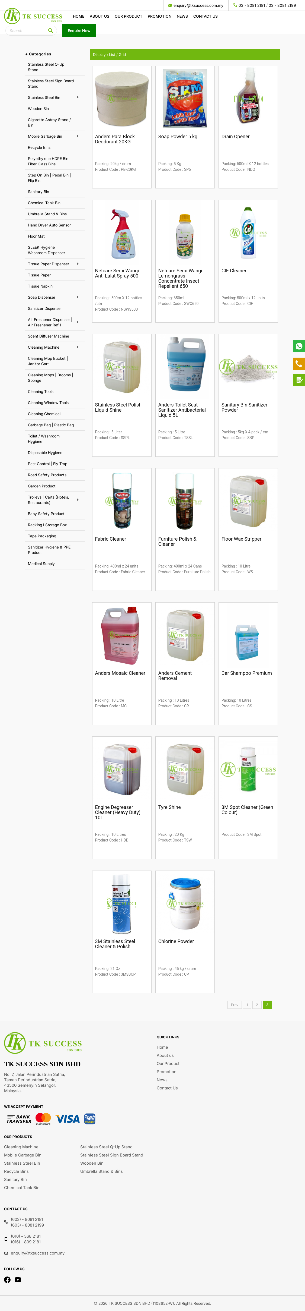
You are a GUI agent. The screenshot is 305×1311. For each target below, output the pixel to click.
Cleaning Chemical (44, 413)
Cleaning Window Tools (48, 402)
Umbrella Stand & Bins (47, 214)
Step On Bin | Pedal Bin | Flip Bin (49, 178)
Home (78, 16)
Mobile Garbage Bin (45, 136)
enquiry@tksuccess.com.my (198, 5)
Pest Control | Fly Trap (47, 463)
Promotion (159, 16)
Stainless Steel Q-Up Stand (46, 67)
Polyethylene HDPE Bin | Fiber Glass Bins (49, 161)
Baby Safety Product (46, 513)
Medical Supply (41, 563)
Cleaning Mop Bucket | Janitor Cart (48, 361)
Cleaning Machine (43, 347)
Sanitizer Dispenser (45, 308)
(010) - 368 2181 (26, 1236)
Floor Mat (36, 236)
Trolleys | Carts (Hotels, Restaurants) (48, 500)
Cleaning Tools (40, 391)
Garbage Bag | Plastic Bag (51, 425)
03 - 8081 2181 (252, 5)
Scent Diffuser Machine (48, 336)
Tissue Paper (39, 275)
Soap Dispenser (41, 297)
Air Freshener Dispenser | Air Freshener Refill (50, 322)
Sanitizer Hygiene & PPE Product (49, 550)
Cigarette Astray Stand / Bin (49, 122)
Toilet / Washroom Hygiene (44, 439)
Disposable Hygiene (45, 452)
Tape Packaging (42, 536)
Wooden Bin (38, 108)
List (112, 54)
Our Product (128, 16)
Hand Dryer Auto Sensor (49, 225)
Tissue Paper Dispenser (48, 263)
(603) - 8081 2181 (27, 1219)
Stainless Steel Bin (44, 97)
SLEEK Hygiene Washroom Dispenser (46, 250)
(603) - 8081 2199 (27, 1225)
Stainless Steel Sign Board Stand (51, 83)
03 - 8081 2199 (282, 5)
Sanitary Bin (38, 191)
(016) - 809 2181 (26, 1241)
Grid (122, 54)
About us (99, 16)
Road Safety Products (47, 474)
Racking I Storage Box (47, 524)
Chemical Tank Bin (44, 202)
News (182, 16)
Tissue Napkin (40, 286)
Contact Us (205, 16)
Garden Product (42, 486)
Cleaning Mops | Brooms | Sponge (50, 378)
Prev (234, 1005)
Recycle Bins (39, 147)
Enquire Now (79, 30)
